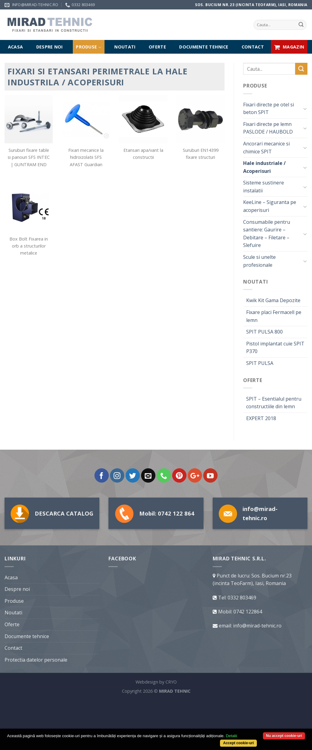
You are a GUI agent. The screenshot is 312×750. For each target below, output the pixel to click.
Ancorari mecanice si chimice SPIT (266, 147)
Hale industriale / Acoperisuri (264, 167)
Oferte (157, 47)
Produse (88, 47)
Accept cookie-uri (238, 743)
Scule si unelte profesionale (259, 261)
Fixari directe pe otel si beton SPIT (268, 108)
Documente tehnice (203, 47)
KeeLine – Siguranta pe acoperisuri (269, 206)
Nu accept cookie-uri (284, 736)
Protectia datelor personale (36, 710)
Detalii (231, 736)
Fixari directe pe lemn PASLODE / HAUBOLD (268, 128)
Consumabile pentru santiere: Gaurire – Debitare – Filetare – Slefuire (266, 234)
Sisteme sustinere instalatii (263, 186)
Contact (253, 47)
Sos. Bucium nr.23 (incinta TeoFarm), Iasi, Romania (251, 4)
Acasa (15, 47)
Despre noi (49, 47)
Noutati (124, 47)
